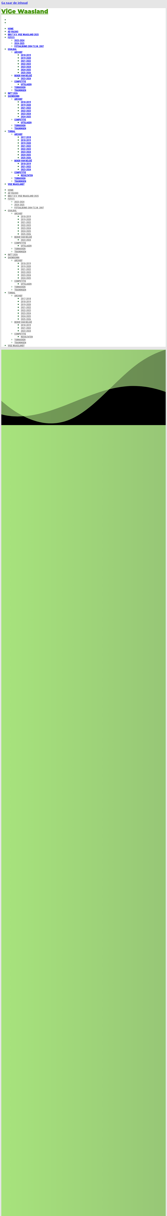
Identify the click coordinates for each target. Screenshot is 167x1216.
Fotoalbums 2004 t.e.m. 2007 (29, 46)
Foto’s (11, 37)
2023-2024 (19, 40)
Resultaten (27, 175)
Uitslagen (26, 84)
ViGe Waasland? (16, 184)
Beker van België (23, 75)
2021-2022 (26, 61)
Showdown (13, 96)
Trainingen (20, 90)
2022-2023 (26, 64)
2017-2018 (26, 137)
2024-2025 (19, 43)
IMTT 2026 (13, 93)
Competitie (20, 81)
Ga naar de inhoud (14, 3)
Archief (18, 52)
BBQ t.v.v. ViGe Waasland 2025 (23, 34)
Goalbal (12, 49)
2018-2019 (26, 55)
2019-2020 (26, 58)
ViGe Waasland (24, 11)
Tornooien (19, 87)
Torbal (11, 131)
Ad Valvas (13, 31)
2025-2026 (26, 72)
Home (11, 28)
